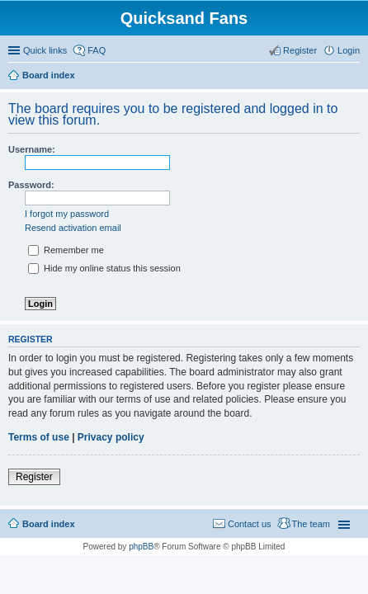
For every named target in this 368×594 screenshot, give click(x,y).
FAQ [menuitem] (96, 50)
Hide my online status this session (104, 268)
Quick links (45, 50)
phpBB (141, 546)
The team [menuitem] (311, 524)
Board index (48, 524)
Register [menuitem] (300, 50)
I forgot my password (67, 214)
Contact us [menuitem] (249, 524)
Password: (31, 185)
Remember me (66, 250)
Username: (31, 149)
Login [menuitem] (348, 50)
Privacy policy (111, 437)
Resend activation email (73, 228)
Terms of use (38, 437)
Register (34, 477)
